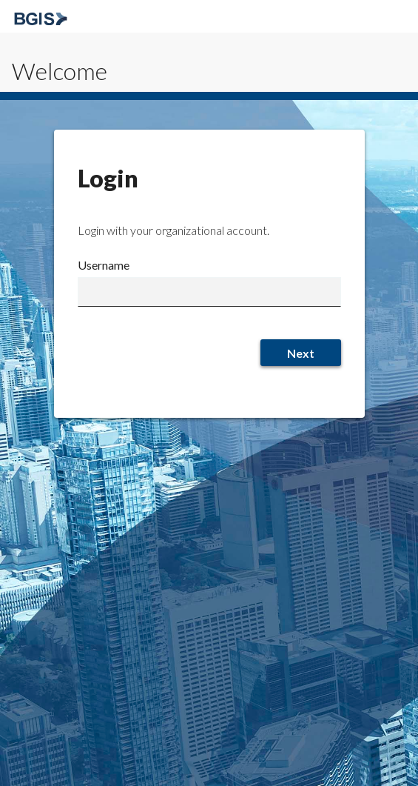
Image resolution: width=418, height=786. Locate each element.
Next (300, 353)
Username (103, 265)
